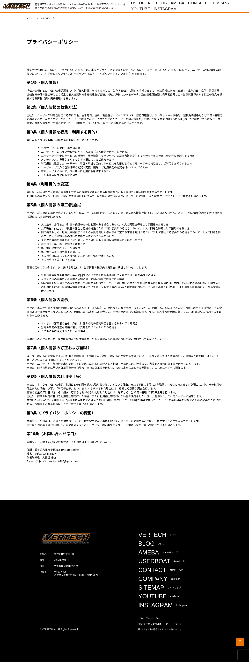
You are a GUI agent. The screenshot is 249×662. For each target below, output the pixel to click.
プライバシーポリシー (149, 618)
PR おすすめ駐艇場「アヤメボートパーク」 (160, 629)
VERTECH (31, 18)
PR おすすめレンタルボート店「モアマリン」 (161, 623)
